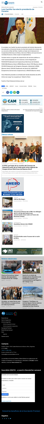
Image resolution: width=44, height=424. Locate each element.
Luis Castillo (4, 88)
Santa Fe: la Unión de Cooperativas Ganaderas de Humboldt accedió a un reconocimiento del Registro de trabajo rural (32, 278)
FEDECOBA (30, 86)
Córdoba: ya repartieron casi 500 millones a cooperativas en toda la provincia (10, 303)
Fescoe (35, 86)
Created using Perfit (6, 401)
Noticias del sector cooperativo (7, 7)
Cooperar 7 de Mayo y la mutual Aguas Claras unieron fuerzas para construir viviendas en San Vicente (32, 304)
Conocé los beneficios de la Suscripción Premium (21, 411)
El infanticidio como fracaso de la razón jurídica (27, 237)
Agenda (3, 280)
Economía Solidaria (9, 14)
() (31, 360)
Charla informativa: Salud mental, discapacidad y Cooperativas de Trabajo (9, 276)
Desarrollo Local (5, 163)
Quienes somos (5, 336)
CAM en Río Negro (19, 199)
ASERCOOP (12, 86)
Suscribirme (5, 394)
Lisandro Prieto (17, 239)
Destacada (16, 197)
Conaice (16, 86)
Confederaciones (17, 222)
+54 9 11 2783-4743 (6, 350)
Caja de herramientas (18, 210)
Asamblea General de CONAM (23, 224)
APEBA (7, 86)
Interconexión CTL (17, 362)
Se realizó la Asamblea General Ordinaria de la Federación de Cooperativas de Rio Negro (33, 111)
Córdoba (3, 306)
